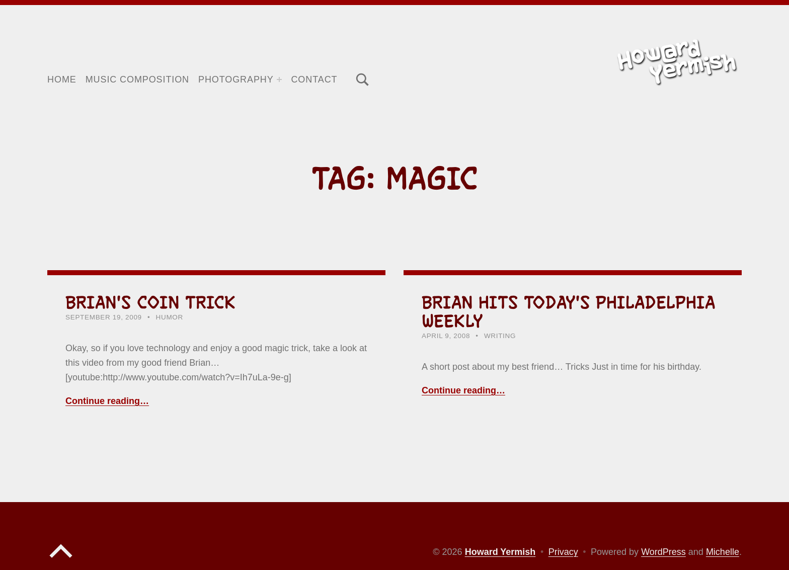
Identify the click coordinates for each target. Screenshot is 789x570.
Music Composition (137, 79)
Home (61, 79)
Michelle (722, 552)
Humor (169, 317)
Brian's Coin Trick (150, 302)
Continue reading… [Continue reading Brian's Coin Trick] (107, 401)
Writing (500, 336)
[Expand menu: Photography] (279, 79)
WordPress (663, 552)
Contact (314, 79)
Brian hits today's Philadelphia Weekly (568, 311)
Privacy (563, 552)
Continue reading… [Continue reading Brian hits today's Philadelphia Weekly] (463, 390)
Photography (236, 79)
